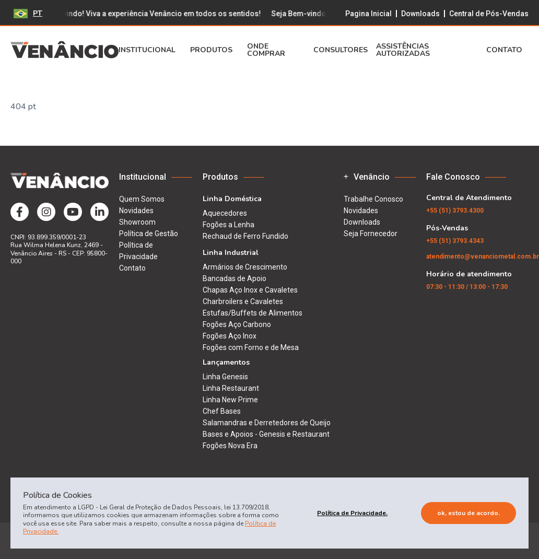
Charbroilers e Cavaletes (243, 301)
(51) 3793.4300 (455, 210)
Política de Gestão (148, 233)
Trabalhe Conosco (373, 199)
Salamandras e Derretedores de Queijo (267, 422)
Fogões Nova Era (230, 445)
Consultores (340, 50)
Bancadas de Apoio (234, 278)
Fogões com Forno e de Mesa (251, 347)
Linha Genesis (225, 376)
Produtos (214, 50)
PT (28, 13)
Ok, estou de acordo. (468, 513)
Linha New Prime (230, 399)
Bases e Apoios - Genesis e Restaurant (266, 434)
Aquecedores (225, 213)
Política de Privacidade (138, 251)
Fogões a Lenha (228, 224)
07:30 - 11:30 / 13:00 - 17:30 (467, 286)
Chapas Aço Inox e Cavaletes (250, 290)
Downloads (420, 13)
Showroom (137, 222)
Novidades (136, 210)
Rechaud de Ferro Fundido (245, 236)
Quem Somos (142, 199)
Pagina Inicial (368, 13)
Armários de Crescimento (245, 267)
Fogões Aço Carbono (237, 324)
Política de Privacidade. (352, 513)
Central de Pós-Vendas (489, 13)
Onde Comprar (266, 50)
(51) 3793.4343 (455, 240)
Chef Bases (222, 411)
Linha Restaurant (231, 388)
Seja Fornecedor (370, 233)
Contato (507, 50)
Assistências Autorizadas (403, 50)
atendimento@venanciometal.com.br (482, 256)
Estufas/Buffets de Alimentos (252, 313)
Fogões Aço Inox (229, 336)
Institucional (150, 50)
